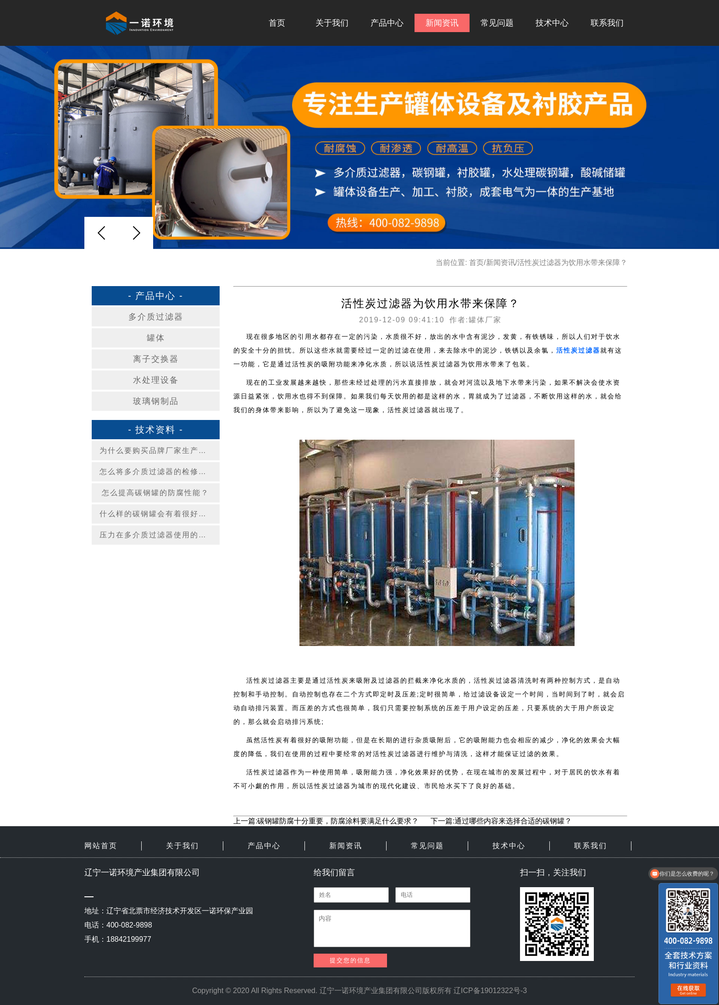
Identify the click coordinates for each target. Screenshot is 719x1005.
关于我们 (331, 23)
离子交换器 (156, 359)
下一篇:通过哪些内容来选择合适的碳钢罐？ (501, 821)
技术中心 (552, 23)
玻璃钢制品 (156, 401)
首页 (277, 23)
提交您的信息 (350, 960)
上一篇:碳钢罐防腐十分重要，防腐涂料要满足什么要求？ (326, 821)
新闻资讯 (442, 23)
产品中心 (387, 23)
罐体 (156, 337)
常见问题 (497, 23)
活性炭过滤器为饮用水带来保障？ (572, 262)
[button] (136, 233)
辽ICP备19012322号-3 (490, 990)
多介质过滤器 (155, 316)
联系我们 (607, 23)
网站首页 (100, 846)
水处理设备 (156, 380)
